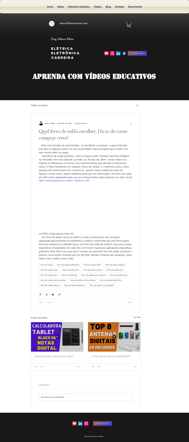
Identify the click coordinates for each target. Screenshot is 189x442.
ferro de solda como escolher (53, 280)
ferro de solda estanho (115, 265)
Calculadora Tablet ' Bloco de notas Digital (54, 356)
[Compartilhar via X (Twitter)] (46, 294)
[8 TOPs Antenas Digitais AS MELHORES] (114, 337)
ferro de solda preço (49, 270)
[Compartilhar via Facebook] (40, 294)
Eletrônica (65, 53)
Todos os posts (39, 105)
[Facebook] (124, 53)
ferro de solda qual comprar (93, 275)
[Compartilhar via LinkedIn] (53, 294)
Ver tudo (137, 317)
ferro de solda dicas (118, 275)
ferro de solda (47, 265)
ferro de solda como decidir (102, 285)
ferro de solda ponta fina (110, 280)
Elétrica (62, 48)
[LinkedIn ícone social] (118, 53)
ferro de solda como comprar (83, 280)
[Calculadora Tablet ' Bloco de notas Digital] (57, 337)
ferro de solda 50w (49, 275)
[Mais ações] (131, 123)
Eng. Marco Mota (62, 39)
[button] (129, 24)
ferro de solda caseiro (92, 270)
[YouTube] (106, 53)
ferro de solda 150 (69, 275)
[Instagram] (112, 53)
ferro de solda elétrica (50, 285)
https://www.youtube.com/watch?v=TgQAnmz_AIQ (64, 180)
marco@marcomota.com (73, 23)
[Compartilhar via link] (59, 294)
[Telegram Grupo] (137, 53)
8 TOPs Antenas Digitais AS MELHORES (110, 356)
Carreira (62, 57)
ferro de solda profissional (68, 265)
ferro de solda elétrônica (74, 285)
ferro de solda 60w (71, 270)
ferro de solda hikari (92, 265)
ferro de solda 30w (115, 270)
